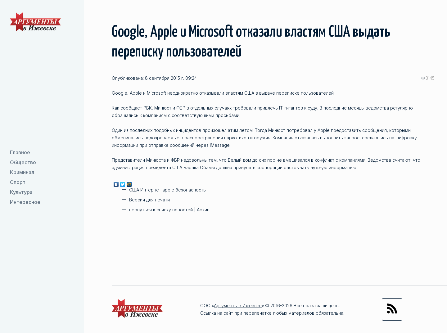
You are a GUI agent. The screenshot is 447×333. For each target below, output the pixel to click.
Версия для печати (149, 199)
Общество (23, 162)
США (134, 189)
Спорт (17, 182)
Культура (21, 192)
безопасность (190, 189)
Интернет (150, 189)
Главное (20, 152)
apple (168, 189)
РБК (147, 107)
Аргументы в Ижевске (238, 305)
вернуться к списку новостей (161, 209)
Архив (203, 209)
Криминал (22, 172)
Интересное (25, 202)
